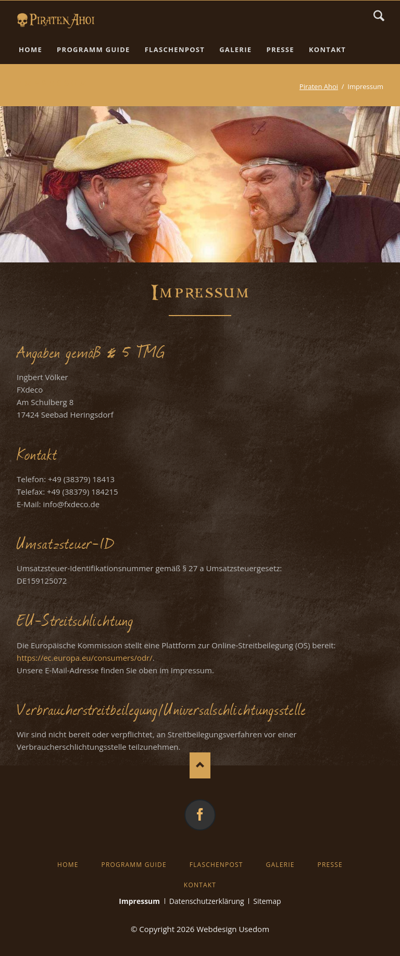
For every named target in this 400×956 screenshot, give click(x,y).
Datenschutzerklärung (206, 901)
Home (67, 864)
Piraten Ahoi (318, 86)
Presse (330, 864)
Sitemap (267, 901)
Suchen (379, 16)
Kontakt (200, 884)
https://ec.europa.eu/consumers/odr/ (85, 657)
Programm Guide (133, 864)
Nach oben (200, 765)
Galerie (280, 864)
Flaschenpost (216, 864)
